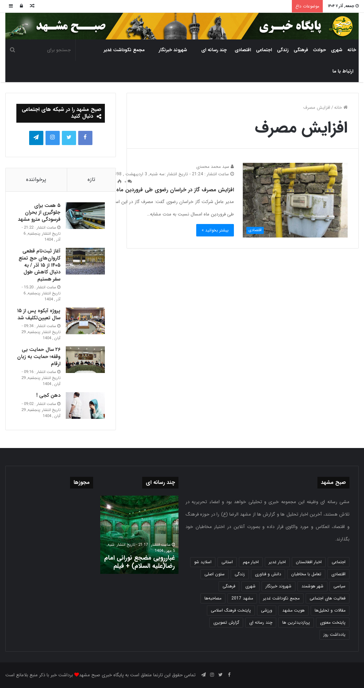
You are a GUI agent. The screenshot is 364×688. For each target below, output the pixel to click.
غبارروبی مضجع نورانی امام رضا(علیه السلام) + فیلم (139, 562)
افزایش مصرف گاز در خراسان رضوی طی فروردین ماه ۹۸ (171, 190)
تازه (91, 179)
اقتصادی (243, 50)
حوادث (319, 50)
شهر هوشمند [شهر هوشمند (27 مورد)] (312, 586)
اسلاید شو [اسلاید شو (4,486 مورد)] (203, 562)
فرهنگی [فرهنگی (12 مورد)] (229, 586)
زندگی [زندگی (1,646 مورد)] (240, 574)
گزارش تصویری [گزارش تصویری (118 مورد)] (226, 622)
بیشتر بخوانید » (215, 230)
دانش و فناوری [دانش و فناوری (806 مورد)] (268, 574)
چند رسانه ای (214, 50)
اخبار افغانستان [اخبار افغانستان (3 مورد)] (309, 562)
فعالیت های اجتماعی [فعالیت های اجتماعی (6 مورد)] (328, 598)
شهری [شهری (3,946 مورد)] (250, 586)
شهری (336, 50)
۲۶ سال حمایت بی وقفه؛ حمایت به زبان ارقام (38, 356)
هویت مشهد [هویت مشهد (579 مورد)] (293, 610)
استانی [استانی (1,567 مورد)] (227, 562)
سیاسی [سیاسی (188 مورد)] (339, 586)
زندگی (283, 50)
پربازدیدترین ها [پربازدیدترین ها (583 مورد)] (296, 622)
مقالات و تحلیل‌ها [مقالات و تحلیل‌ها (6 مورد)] (330, 610)
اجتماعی (264, 50)
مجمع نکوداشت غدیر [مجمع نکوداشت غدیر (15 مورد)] (281, 598)
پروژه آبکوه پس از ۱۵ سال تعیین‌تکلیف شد (38, 314)
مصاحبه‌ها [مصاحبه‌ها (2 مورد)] (212, 598)
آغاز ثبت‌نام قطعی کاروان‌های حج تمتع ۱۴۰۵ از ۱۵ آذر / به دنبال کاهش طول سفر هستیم (39, 265)
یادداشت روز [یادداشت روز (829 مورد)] (334, 634)
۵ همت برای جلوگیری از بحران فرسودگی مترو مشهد (39, 212)
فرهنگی (301, 50)
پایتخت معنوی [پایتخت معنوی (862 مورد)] (333, 622)
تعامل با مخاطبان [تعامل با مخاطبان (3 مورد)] (306, 574)
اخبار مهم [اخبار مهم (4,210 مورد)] (251, 562)
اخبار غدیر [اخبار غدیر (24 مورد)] (277, 562)
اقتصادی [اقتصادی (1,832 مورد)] (338, 574)
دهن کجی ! (48, 395)
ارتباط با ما (342, 71)
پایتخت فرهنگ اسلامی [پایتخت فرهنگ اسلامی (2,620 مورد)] (231, 610)
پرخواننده (36, 179)
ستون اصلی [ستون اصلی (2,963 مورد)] (214, 574)
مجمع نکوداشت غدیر (124, 50)
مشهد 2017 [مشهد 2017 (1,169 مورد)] (242, 598)
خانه (351, 50)
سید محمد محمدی (215, 166)
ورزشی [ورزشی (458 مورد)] (266, 610)
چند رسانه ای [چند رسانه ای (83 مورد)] (260, 622)
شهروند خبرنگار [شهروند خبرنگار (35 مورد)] (278, 586)
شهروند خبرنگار (173, 50)
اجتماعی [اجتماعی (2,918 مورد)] (339, 562)
